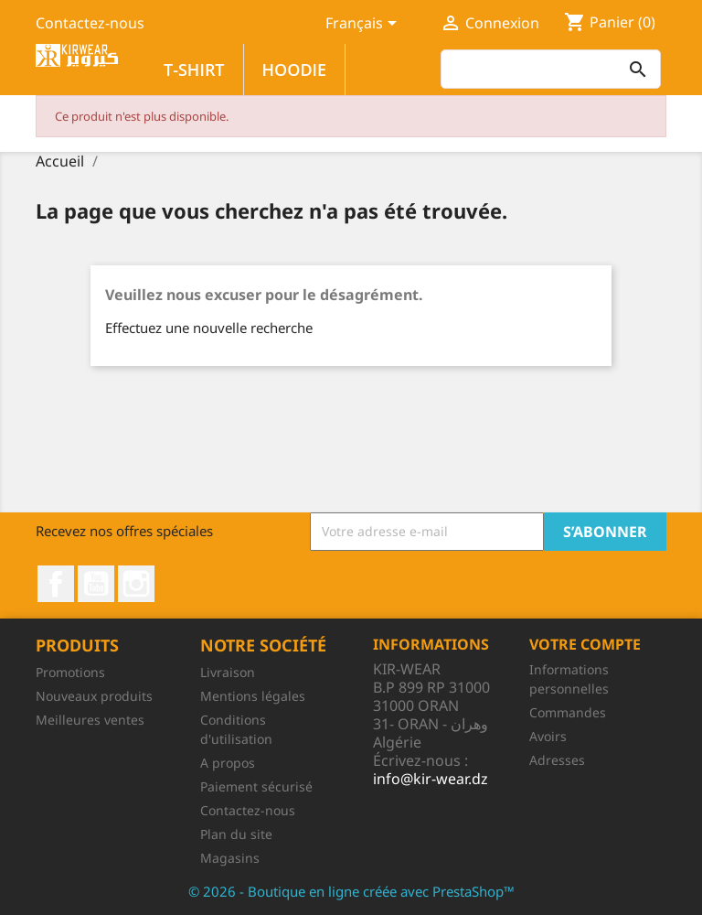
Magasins (230, 858)
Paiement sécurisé (256, 786)
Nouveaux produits (94, 696)
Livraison (227, 672)
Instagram (136, 583)
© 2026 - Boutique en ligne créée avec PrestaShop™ (351, 891)
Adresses (557, 760)
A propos (227, 762)
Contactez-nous (90, 23)
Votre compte (585, 644)
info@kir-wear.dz (430, 779)
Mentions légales (252, 696)
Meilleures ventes (90, 719)
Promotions (70, 672)
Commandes (567, 712)
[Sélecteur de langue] (364, 25)
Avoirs (548, 736)
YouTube (96, 583)
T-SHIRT (194, 70)
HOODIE (294, 70)
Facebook (55, 583)
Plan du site (236, 834)
